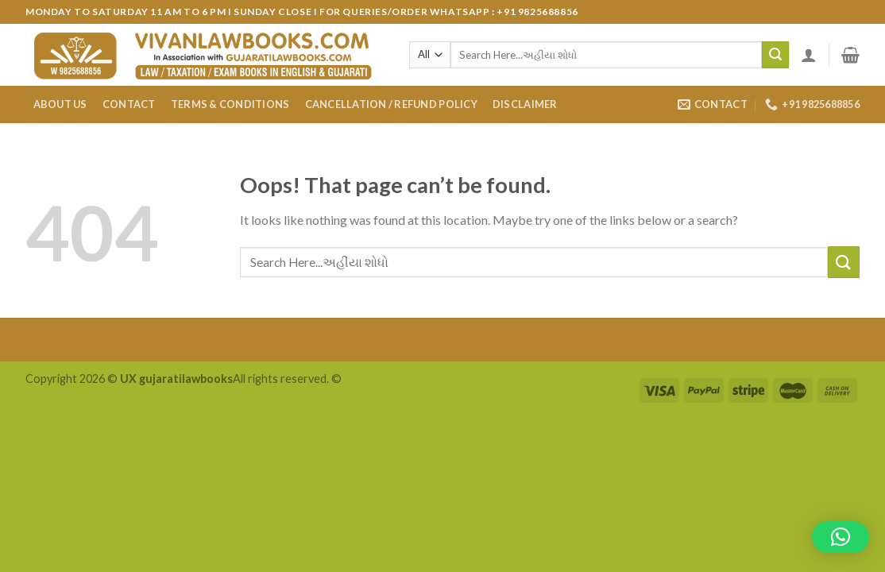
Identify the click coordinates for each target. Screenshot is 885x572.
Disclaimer (525, 104)
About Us (60, 104)
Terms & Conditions (230, 104)
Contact (129, 104)
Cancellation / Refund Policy (391, 104)
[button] (840, 537)
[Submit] (775, 54)
